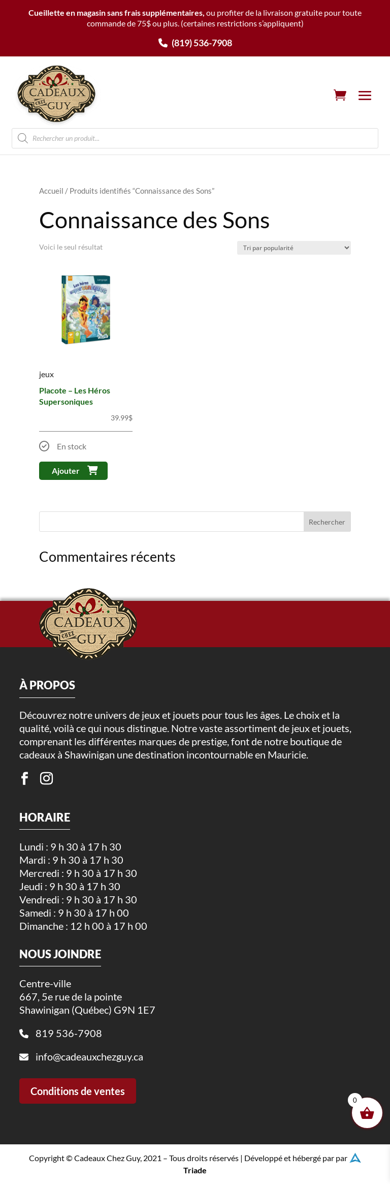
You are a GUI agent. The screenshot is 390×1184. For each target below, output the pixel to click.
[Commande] (294, 248)
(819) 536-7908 (195, 42)
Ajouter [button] (66, 470)
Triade (195, 1168)
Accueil (51, 190)
